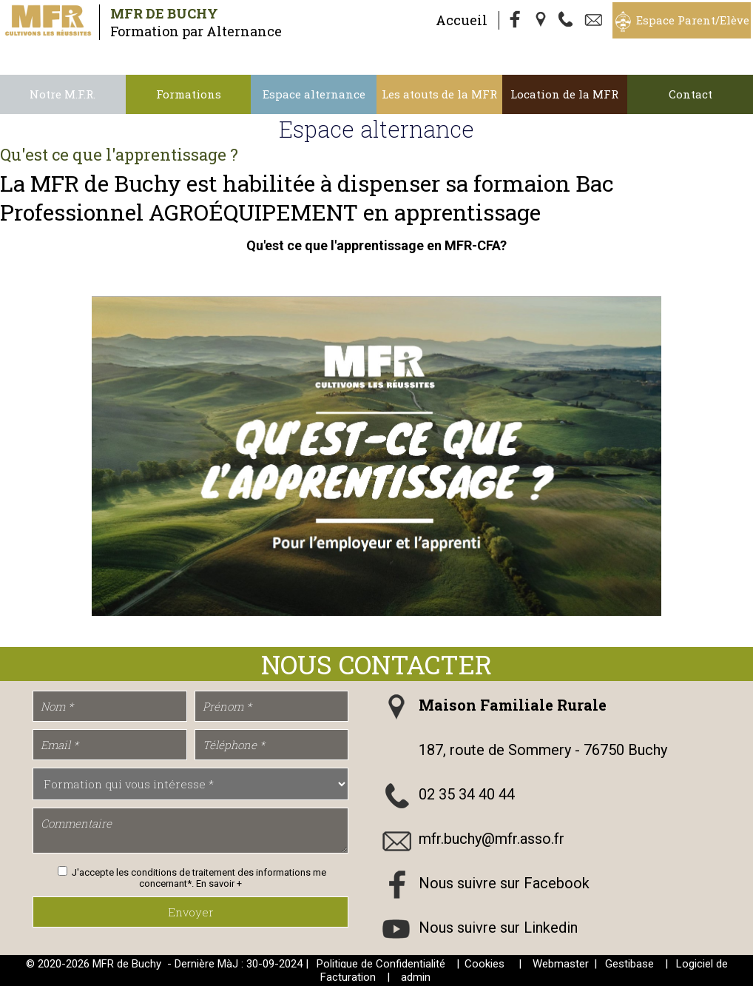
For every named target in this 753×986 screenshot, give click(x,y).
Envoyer (191, 912)
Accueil (461, 20)
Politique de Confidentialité (381, 963)
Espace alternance (314, 94)
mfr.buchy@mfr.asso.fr (491, 839)
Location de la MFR (564, 94)
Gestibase (629, 963)
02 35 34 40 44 (467, 794)
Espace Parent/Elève (692, 20)
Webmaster (561, 963)
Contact (690, 94)
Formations (188, 94)
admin (415, 977)
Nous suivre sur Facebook (504, 883)
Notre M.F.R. (62, 94)
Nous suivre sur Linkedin (498, 927)
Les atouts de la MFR (439, 94)
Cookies (484, 963)
